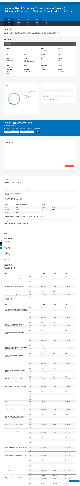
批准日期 (42, 53)
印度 (7, 54)
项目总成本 (9, 58)
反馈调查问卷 (74, 480)
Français (63, 3)
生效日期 (60, 53)
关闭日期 (60, 65)
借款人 (60, 48)
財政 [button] (28, 23)
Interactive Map (69, 166)
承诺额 (7, 65)
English (56, 3)
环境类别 (25, 65)
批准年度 (60, 58)
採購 (18, 19)
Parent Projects (44, 69)
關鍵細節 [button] (18, 23)
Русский (71, 3)
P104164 (42, 71)
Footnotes (6, 233)
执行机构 (25, 58)
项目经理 (42, 48)
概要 (9, 19)
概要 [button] (9, 23)
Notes (7, 73)
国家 (7, 53)
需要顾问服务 (9, 69)
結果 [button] (46, 23)
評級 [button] (37, 23)
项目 (10, 2)
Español (60, 3)
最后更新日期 (60, 69)
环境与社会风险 (44, 65)
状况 (24, 48)
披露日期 (25, 53)
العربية (67, 3)
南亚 (42, 60)
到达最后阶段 (26, 69)
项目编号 (8, 48)
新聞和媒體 (37, 19)
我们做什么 (6, 2)
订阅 (38, 131)
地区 (42, 58)
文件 (28, 19)
